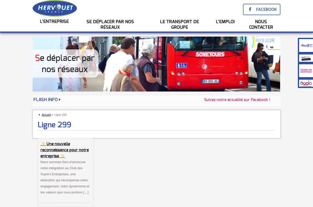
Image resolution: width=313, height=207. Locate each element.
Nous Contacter (261, 25)
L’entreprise (54, 21)
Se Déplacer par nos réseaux (110, 25)
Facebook (266, 9)
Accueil (46, 114)
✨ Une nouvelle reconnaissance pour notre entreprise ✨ (64, 150)
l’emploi (225, 22)
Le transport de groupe (179, 25)
